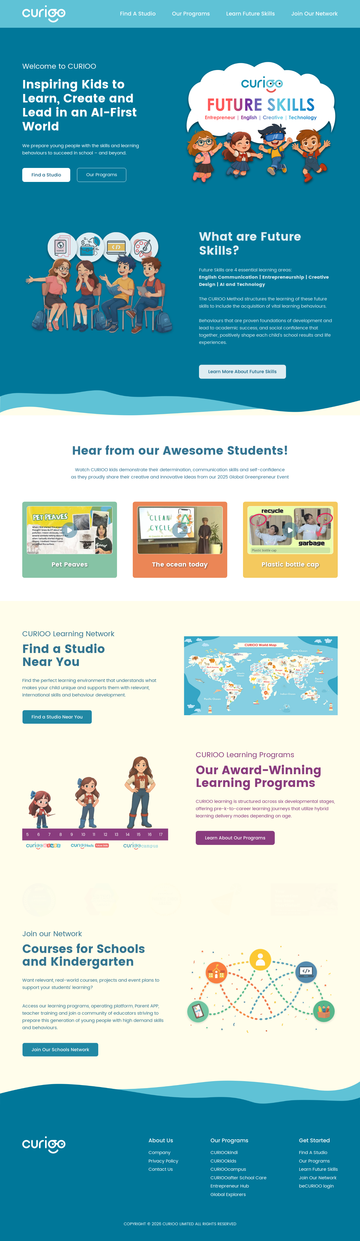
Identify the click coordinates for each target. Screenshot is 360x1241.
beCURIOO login (316, 1186)
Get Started (314, 1140)
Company (159, 1152)
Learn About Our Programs (235, 865)
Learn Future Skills (250, 13)
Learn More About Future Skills (242, 414)
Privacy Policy (163, 1161)
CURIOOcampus (228, 1169)
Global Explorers (228, 1194)
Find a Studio (46, 177)
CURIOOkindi (224, 1152)
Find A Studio (138, 13)
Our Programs (191, 13)
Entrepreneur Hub (229, 1186)
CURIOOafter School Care (238, 1178)
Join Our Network (314, 13)
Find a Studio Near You (57, 744)
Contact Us (160, 1169)
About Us (160, 1140)
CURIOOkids (223, 1161)
